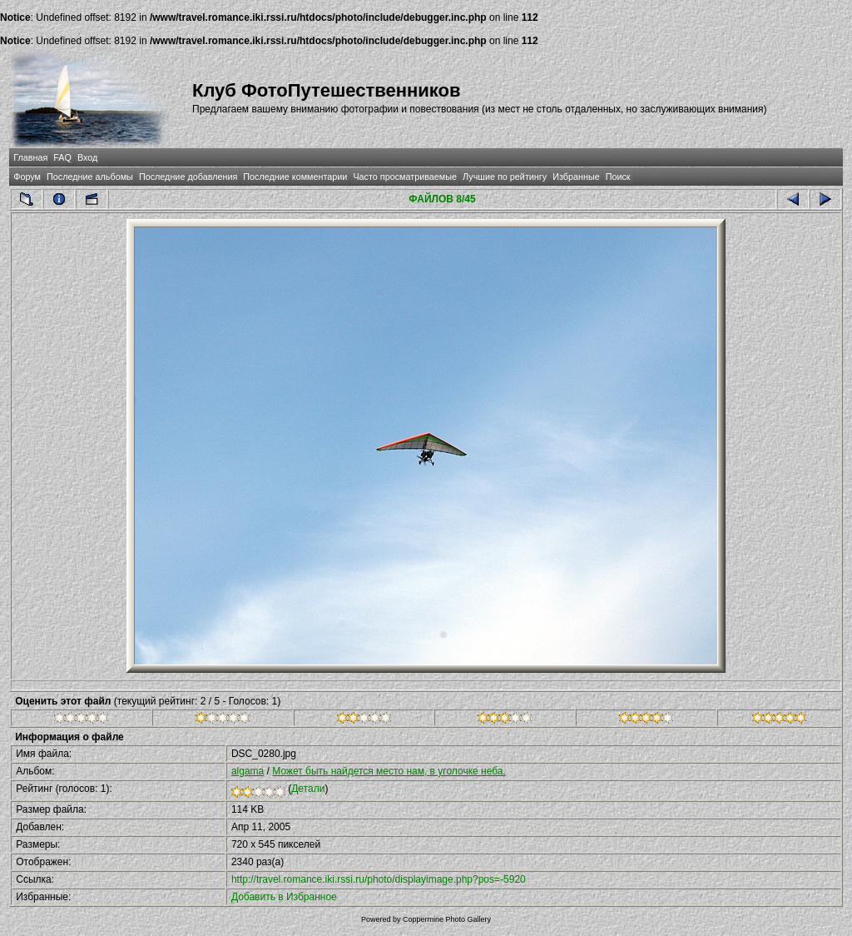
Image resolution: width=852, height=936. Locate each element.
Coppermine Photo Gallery (447, 919)
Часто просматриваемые (405, 177)
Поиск (618, 177)
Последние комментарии (295, 177)
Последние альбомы (90, 177)
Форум (27, 177)
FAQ (62, 157)
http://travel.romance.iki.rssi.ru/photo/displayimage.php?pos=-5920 (378, 879)
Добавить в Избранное (284, 897)
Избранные (575, 177)
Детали (307, 788)
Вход (87, 157)
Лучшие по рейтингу (505, 177)
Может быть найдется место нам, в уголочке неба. (389, 771)
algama (247, 771)
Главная (30, 157)
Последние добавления (188, 177)
